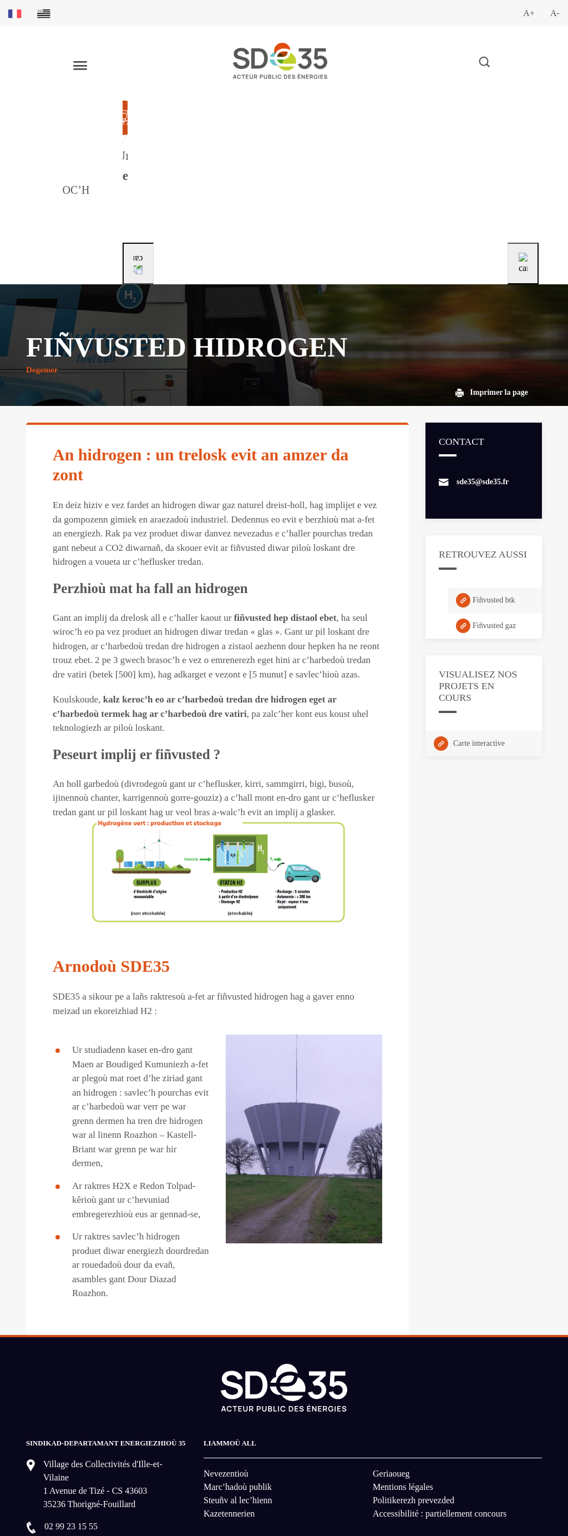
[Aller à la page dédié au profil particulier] (323, 143)
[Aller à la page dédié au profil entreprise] (465, 143)
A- (555, 13)
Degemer (42, 275)
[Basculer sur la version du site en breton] (43, 13)
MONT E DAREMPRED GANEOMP (105, 1467)
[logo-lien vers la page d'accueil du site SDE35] (280, 59)
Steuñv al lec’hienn (238, 1405)
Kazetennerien (229, 1419)
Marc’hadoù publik (238, 1392)
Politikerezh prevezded (413, 1405)
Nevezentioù (226, 1379)
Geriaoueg (391, 1379)
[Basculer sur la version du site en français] (15, 13)
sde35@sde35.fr (483, 387)
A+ (529, 13)
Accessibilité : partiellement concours (439, 1419)
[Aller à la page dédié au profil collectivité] (189, 143)
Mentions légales (403, 1392)
